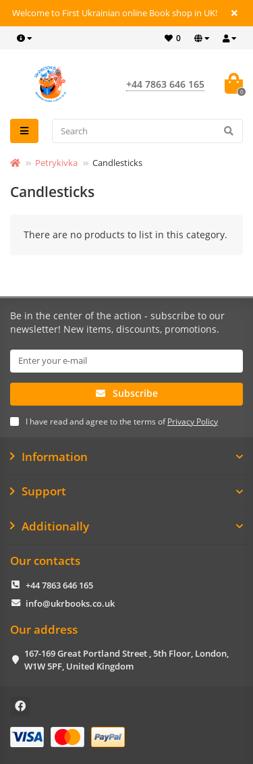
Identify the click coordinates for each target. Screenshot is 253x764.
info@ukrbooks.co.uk (70, 603)
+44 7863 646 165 (59, 585)
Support (126, 491)
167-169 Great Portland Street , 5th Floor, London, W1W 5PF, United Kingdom (126, 659)
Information (126, 457)
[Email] (126, 361)
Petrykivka (56, 163)
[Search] (148, 131)
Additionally (126, 526)
